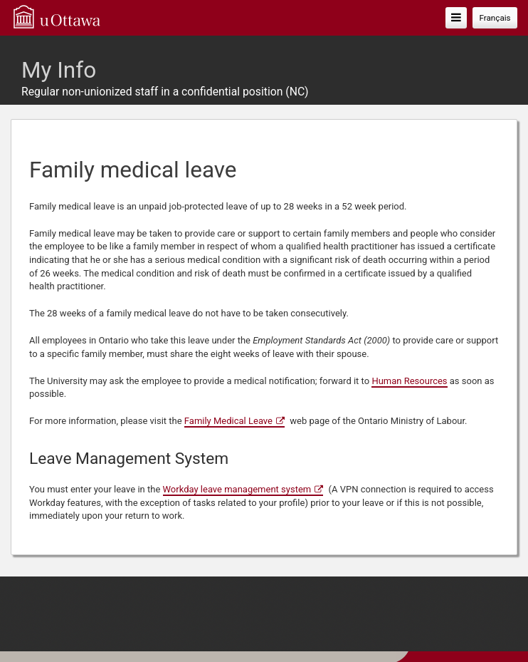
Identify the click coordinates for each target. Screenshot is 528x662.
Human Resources (409, 381)
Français (494, 18)
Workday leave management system (237, 489)
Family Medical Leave (228, 420)
